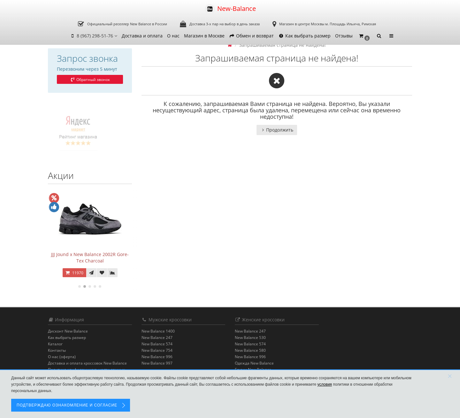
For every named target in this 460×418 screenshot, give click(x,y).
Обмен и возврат (251, 36)
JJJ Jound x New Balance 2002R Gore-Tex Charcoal (90, 257)
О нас (173, 36)
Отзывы (344, 36)
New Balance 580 (250, 350)
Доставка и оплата (142, 36)
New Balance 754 (157, 350)
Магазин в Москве (204, 36)
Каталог (55, 344)
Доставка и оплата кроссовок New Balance (87, 363)
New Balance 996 (157, 356)
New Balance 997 (157, 363)
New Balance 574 (157, 344)
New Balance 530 (250, 337)
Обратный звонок (90, 79)
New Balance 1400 (158, 331)
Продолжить (276, 130)
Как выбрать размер (304, 36)
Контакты (57, 350)
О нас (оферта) (62, 356)
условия (325, 384)
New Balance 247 (157, 337)
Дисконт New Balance (68, 331)
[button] (364, 36)
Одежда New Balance (254, 363)
